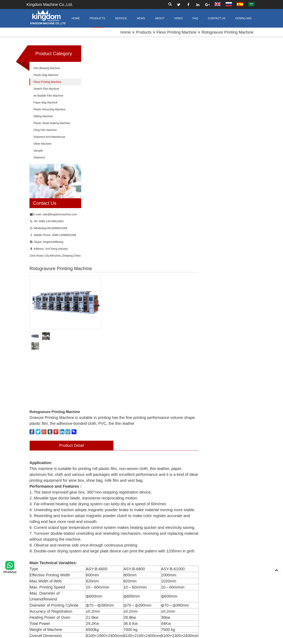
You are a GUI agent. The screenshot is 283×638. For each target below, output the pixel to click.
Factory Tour (171, 578)
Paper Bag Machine (45, 102)
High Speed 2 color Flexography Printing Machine (192, 527)
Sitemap (164, 632)
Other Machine (42, 143)
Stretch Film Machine (46, 88)
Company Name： (185, 389)
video (178, 18)
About (159, 18)
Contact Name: (97, 431)
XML (182, 632)
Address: (178, 403)
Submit (99, 475)
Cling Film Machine (45, 130)
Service (121, 18)
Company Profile (174, 565)
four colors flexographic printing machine (235, 527)
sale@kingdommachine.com (59, 214)
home (76, 18)
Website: (178, 417)
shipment (39, 157)
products (97, 18)
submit (113, 593)
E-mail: (93, 403)
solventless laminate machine (149, 525)
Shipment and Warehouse (49, 137)
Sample (38, 150)
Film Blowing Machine (46, 68)
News (141, 18)
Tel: (91, 417)
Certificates (170, 585)
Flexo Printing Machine (176, 32)
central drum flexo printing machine (105, 527)
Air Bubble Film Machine (48, 95)
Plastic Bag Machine (45, 75)
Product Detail (128, 156)
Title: (90, 389)
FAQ (195, 18)
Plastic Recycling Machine (49, 109)
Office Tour (170, 572)
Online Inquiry (128, 369)
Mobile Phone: (181, 431)
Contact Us (217, 18)
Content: (93, 445)
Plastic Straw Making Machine (51, 123)
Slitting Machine (43, 116)
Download (243, 18)
